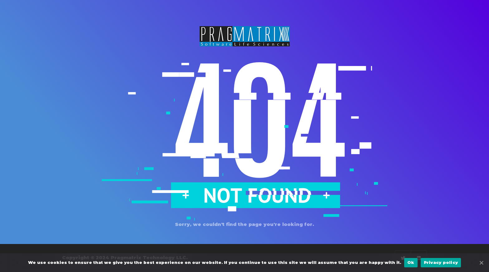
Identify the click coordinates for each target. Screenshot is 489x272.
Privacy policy (441, 262)
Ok (410, 262)
